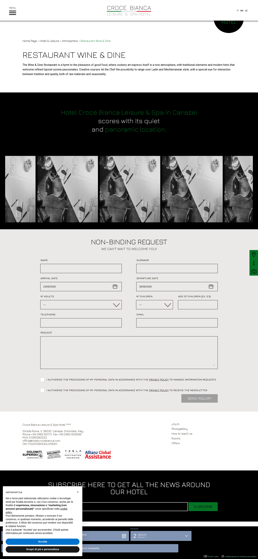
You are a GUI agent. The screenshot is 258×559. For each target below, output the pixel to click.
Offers (176, 443)
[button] (97, 547)
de (246, 10)
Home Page (30, 40)
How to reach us (182, 433)
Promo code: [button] (211, 556)
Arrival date (49, 278)
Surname (142, 260)
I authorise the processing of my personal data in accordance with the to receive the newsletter (126, 390)
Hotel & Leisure (50, 40)
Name (44, 260)
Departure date (147, 278)
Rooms (176, 438)
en (241, 10)
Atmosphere (70, 40)
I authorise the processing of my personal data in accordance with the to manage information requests (132, 379)
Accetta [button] (42, 541)
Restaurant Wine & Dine (96, 40)
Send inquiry (200, 398)
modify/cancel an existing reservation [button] (239, 556)
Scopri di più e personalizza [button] (42, 549)
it (238, 10)
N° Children (144, 296)
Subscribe (203, 507)
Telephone (48, 314)
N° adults (47, 296)
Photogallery (180, 428)
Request (46, 332)
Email (140, 314)
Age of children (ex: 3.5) (194, 296)
